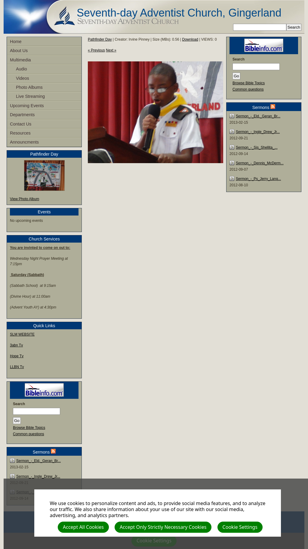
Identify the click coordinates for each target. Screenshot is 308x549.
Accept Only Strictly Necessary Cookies (163, 527)
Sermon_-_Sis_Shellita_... (257, 147)
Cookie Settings (240, 527)
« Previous (96, 50)
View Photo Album (24, 199)
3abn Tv (16, 345)
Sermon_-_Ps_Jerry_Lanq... (258, 179)
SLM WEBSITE (22, 334)
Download (190, 39)
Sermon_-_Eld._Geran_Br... (38, 461)
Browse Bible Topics (29, 428)
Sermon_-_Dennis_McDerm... (260, 163)
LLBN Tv (17, 367)
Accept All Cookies (83, 527)
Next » (111, 50)
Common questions (28, 434)
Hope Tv (16, 356)
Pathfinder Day (100, 39)
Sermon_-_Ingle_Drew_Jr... (38, 476)
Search (19, 404)
